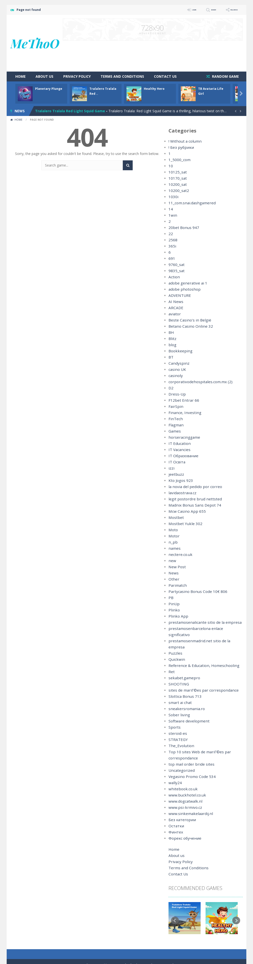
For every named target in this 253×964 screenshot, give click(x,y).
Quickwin (176, 647)
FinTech (175, 418)
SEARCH (199, 10)
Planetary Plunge (48, 89)
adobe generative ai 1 (186, 283)
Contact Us (165, 76)
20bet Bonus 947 (182, 227)
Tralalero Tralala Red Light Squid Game (70, 111)
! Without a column (184, 141)
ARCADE (175, 307)
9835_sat (176, 270)
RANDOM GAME (225, 76)
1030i (173, 196)
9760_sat (176, 264)
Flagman (175, 425)
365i (172, 246)
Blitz (172, 338)
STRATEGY (177, 727)
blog (172, 344)
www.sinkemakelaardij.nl (188, 801)
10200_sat (177, 184)
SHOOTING (178, 671)
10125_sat (177, 172)
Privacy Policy (77, 76)
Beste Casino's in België (188, 320)
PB (171, 597)
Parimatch (177, 585)
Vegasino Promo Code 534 (190, 764)
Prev (175, 908)
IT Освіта (176, 462)
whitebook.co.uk (181, 776)
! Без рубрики (180, 147)
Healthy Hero (154, 89)
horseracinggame (182, 437)
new (172, 560)
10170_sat (177, 178)
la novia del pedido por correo (192, 486)
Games (174, 431)
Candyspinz (178, 363)
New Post (176, 567)
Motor (174, 536)
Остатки (176, 813)
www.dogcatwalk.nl (184, 789)
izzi (171, 468)
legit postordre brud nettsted (191, 499)
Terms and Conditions (122, 76)
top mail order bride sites (189, 752)
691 (171, 258)
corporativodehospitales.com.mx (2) (197, 381)
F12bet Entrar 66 (182, 400)
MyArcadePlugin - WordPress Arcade (143, 952)
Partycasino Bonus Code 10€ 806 (195, 591)
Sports (174, 715)
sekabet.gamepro (182, 665)
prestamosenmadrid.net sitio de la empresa (203, 634)
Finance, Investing (183, 412)
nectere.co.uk (179, 554)
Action (174, 277)
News (173, 573)
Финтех (175, 819)
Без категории (181, 807)
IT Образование (182, 456)
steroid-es (177, 721)
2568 (172, 240)
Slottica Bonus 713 (184, 684)
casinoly (175, 375)
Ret (171, 659)
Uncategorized (180, 758)
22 (170, 233)
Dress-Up (176, 394)
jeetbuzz (175, 474)
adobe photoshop (183, 289)
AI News (175, 301)
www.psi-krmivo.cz (183, 795)
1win (172, 215)
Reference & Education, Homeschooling (200, 653)
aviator (174, 314)
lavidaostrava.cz (181, 493)
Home (20, 76)
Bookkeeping (179, 351)
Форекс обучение (183, 826)
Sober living (178, 702)
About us (44, 76)
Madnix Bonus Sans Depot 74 (192, 505)
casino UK (177, 369)
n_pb (172, 542)
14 (170, 209)
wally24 (174, 770)
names (174, 548)
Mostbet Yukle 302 (183, 523)
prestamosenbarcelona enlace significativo (203, 628)
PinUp (173, 604)
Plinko (173, 610)
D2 (171, 388)
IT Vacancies (179, 449)
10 (170, 166)
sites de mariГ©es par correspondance (200, 678)
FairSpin (175, 406)
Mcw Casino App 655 (185, 511)
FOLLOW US (229, 10)
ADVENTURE (179, 295)
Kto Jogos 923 (180, 480)
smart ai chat (179, 690)
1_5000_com (179, 159)
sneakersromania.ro (184, 696)
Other (173, 579)
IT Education (179, 443)
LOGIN (172, 10)
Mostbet (175, 517)
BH (171, 332)
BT (171, 357)
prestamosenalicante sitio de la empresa (201, 622)
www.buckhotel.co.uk (185, 782)
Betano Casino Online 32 (188, 326)
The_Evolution (180, 733)
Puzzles (175, 641)
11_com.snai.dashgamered (190, 203)
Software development (187, 708)
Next (236, 908)
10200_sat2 (178, 190)
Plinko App (177, 616)
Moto (173, 530)
